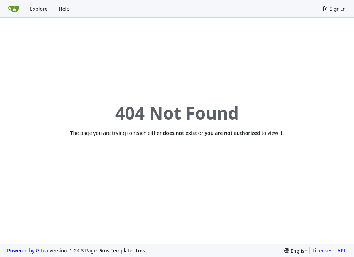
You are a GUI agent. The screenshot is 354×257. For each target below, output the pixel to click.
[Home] (14, 8)
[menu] (296, 250)
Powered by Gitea (27, 250)
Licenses (323, 250)
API (341, 250)
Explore (38, 8)
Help (64, 8)
